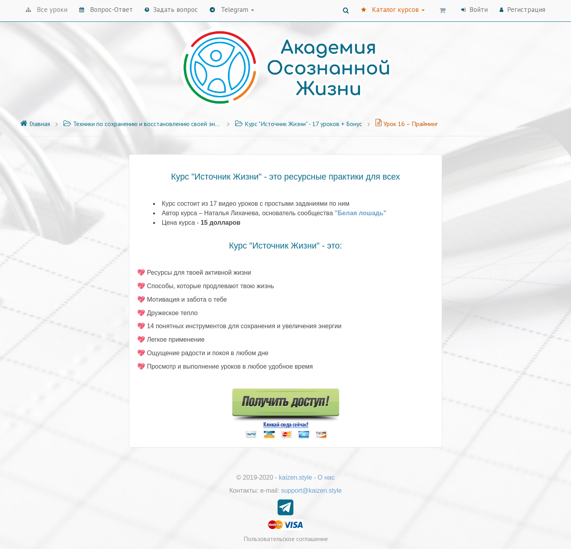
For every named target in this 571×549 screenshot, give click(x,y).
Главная (35, 124)
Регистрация (522, 9)
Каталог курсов (393, 9)
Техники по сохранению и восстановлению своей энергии (142, 124)
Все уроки (46, 9)
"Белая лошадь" (360, 213)
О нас (326, 477)
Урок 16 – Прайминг (406, 124)
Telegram (232, 9)
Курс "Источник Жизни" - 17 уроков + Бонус (298, 124)
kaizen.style (295, 477)
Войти (474, 9)
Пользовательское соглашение (285, 539)
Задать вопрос (171, 9)
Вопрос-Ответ (106, 9)
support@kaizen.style (311, 490)
